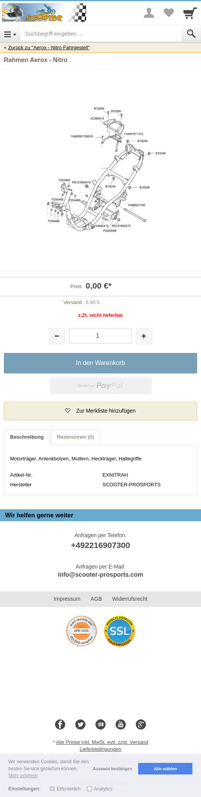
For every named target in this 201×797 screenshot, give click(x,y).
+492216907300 (100, 545)
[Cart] (190, 13)
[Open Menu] (10, 34)
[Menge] (100, 335)
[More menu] (149, 13)
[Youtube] (121, 725)
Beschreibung (27, 437)
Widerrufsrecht (129, 599)
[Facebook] (60, 725)
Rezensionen (75, 437)
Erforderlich (68, 789)
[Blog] (100, 725)
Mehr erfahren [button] (23, 775)
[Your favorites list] (168, 13)
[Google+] (141, 725)
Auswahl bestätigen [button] (112, 768)
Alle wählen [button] (165, 768)
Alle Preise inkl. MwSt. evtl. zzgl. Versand (102, 742)
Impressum (67, 599)
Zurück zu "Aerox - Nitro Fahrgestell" (49, 47)
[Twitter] (80, 725)
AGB (96, 599)
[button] (100, 411)
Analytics (103, 789)
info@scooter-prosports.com (100, 574)
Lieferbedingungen (100, 749)
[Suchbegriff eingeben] (101, 33)
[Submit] (191, 34)
